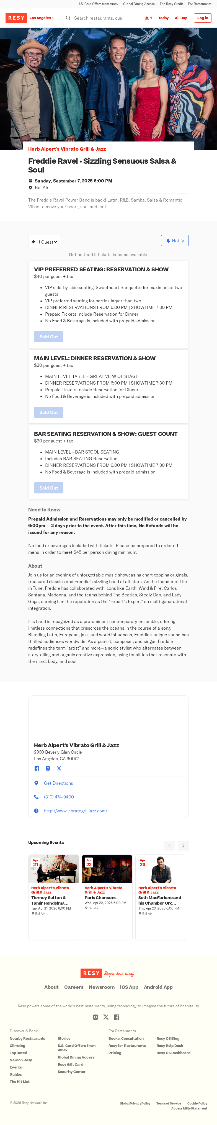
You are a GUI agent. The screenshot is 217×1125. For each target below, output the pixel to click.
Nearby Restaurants (27, 1038)
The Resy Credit (171, 4)
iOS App (129, 987)
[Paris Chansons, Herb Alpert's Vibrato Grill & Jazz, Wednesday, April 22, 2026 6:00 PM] (107, 898)
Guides (16, 1074)
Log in (202, 18)
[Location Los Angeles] (46, 17)
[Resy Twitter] (106, 1017)
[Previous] (169, 846)
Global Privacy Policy (135, 1103)
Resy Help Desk (170, 1045)
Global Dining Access (139, 4)
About (51, 987)
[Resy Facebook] (116, 1017)
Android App (158, 987)
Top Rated (18, 1053)
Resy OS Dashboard (173, 1053)
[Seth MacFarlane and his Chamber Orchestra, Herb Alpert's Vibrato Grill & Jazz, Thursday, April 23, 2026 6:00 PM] (160, 900)
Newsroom (102, 987)
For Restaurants (199, 4)
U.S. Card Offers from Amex (98, 4)
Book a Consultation (126, 1038)
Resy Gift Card (70, 1064)
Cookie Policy (197, 1103)
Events (16, 1067)
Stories (64, 1038)
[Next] (183, 846)
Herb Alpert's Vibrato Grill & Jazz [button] (67, 149)
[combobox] (98, 18)
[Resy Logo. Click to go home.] (16, 18)
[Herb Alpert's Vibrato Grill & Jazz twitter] (59, 768)
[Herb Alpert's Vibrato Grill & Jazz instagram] (48, 768)
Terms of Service (168, 1103)
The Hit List (20, 1081)
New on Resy (21, 1060)
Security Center (72, 1071)
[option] (108, 89)
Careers (73, 987)
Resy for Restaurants (127, 1045)
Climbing (17, 1045)
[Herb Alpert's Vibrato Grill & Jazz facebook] (37, 768)
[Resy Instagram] (95, 1017)
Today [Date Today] (163, 18)
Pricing (114, 1053)
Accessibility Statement (189, 1108)
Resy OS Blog (168, 1038)
